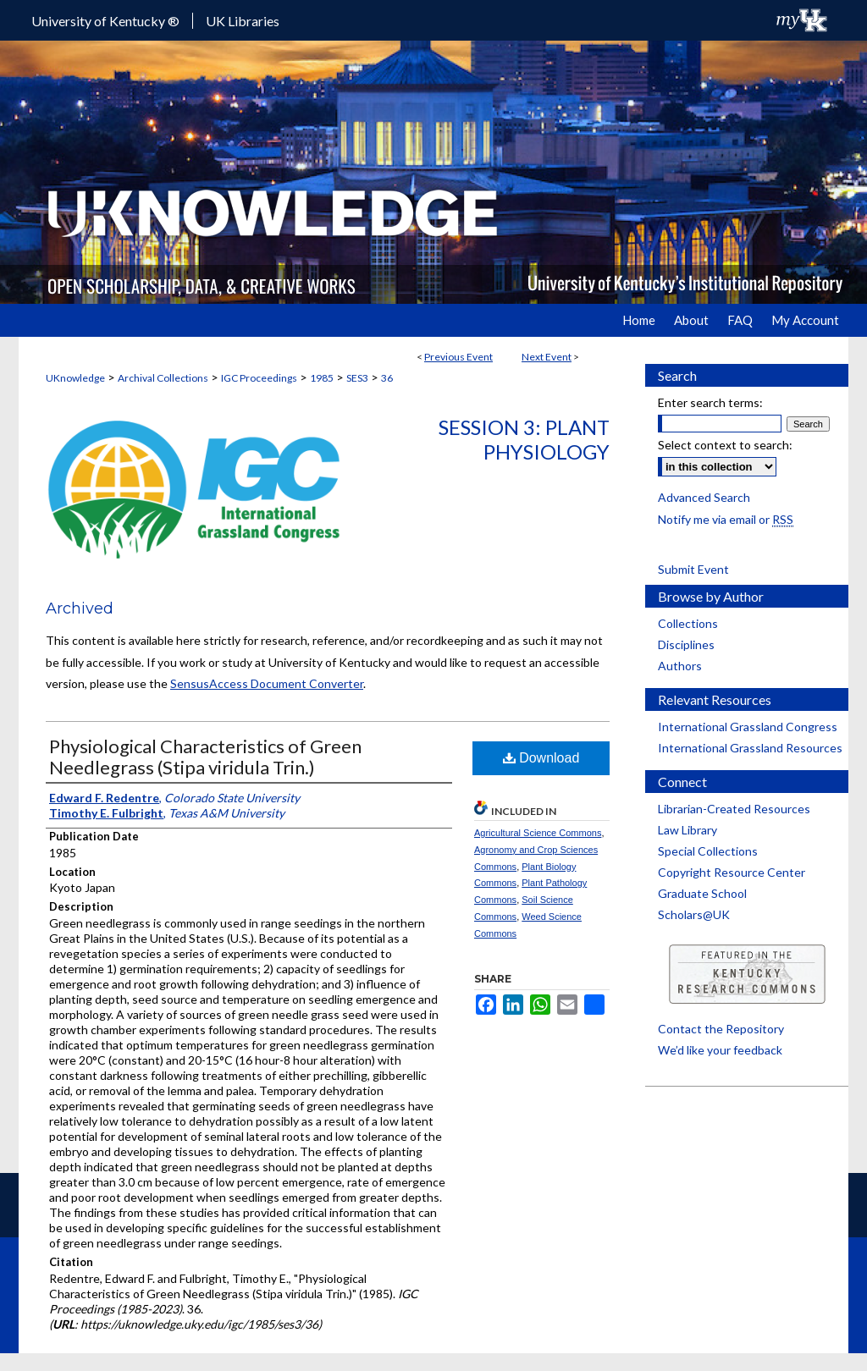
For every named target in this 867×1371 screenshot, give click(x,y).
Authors (680, 665)
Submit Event (693, 569)
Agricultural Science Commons (537, 833)
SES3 (357, 378)
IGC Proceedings (259, 378)
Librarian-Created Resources (734, 808)
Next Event (547, 356)
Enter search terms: (710, 402)
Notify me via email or (725, 519)
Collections (688, 623)
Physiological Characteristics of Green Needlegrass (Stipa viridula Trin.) (205, 757)
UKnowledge (75, 378)
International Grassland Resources (750, 748)
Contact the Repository (721, 1028)
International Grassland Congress (747, 726)
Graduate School (702, 893)
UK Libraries (242, 21)
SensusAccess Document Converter (266, 683)
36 (387, 378)
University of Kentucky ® (105, 21)
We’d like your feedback (720, 1050)
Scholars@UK (694, 914)
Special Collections (708, 851)
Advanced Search (704, 497)
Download (541, 758)
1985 (322, 378)
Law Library (687, 830)
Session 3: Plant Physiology (524, 439)
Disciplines (686, 644)
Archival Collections (163, 378)
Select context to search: (725, 445)
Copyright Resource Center (731, 872)
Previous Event (458, 356)
